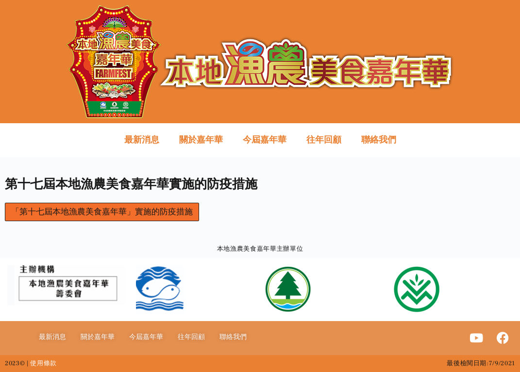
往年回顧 (323, 140)
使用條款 (43, 363)
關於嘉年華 (201, 140)
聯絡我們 (378, 140)
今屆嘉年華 (264, 140)
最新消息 (141, 140)
